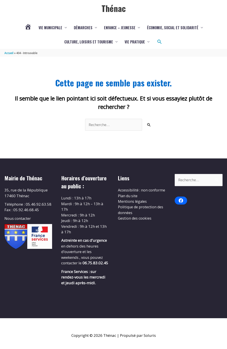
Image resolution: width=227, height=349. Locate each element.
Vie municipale (50, 27)
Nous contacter (17, 218)
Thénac (113, 8)
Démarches (83, 27)
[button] (159, 42)
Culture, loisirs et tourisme (88, 42)
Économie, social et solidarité (172, 27)
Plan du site (128, 201)
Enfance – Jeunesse (119, 27)
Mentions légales (133, 207)
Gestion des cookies (135, 224)
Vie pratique (135, 42)
